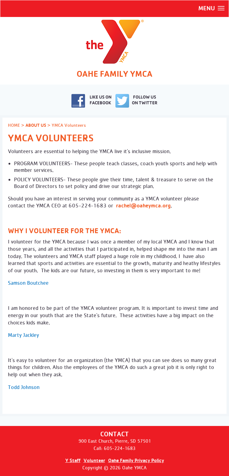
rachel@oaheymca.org (143, 205)
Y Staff (72, 460)
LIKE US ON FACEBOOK (91, 101)
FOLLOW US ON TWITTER (136, 101)
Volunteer (94, 460)
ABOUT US (36, 125)
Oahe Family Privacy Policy (136, 460)
